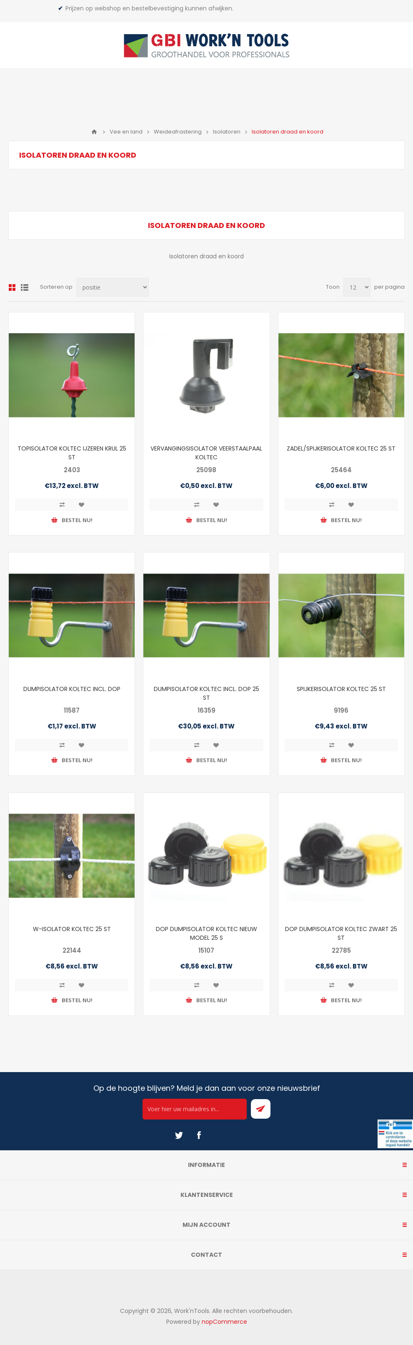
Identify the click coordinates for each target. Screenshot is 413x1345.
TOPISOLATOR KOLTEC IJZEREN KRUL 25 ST (72, 452)
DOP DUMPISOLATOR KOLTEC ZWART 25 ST (341, 933)
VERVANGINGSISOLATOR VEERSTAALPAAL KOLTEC (206, 452)
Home (94, 132)
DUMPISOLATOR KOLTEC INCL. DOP (71, 689)
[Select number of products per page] (356, 287)
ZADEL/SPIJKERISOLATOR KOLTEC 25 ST (341, 448)
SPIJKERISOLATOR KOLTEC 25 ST (341, 689)
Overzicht (12, 287)
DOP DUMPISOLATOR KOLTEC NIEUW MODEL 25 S (206, 933)
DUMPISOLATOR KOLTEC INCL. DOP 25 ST (206, 693)
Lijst (24, 287)
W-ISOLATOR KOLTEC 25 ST (72, 929)
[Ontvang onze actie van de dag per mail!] (195, 1109)
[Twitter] (178, 1135)
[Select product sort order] (112, 287)
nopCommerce (224, 1322)
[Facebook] (198, 1135)
